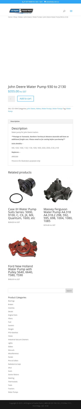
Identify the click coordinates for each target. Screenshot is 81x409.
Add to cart (25, 98)
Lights (10, 343)
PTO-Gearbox (13, 332)
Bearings (11, 301)
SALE (10, 368)
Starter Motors (13, 374)
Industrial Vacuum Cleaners (18, 339)
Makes (20, 17)
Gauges (11, 329)
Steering (11, 378)
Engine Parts (12, 315)
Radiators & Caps (14, 364)
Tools (10, 385)
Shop (15, 17)
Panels (10, 357)
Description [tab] (15, 121)
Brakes (10, 304)
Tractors (11, 388)
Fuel (9, 322)
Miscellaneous (13, 353)
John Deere (28, 17)
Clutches (11, 308)
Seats (10, 371)
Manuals (11, 350)
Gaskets (11, 325)
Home (10, 17)
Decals (10, 311)
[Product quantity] (11, 99)
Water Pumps (37, 17)
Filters (10, 318)
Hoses (10, 336)
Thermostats (12, 382)
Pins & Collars (13, 360)
